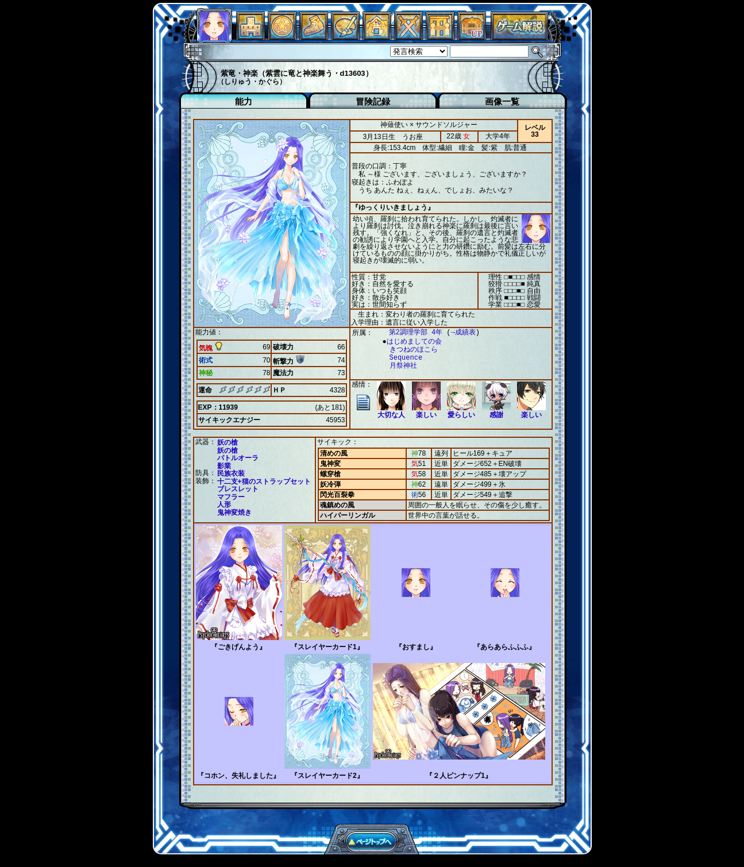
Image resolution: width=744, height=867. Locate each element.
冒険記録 (373, 101)
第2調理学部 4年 (410, 332)
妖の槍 (227, 442)
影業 (224, 466)
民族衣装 (231, 473)
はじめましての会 (411, 341)
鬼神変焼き (234, 512)
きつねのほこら (408, 349)
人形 (224, 504)
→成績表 (457, 332)
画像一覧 (502, 101)
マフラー (231, 497)
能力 (243, 101)
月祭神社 (397, 366)
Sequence (400, 358)
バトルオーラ (238, 458)
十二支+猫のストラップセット (264, 481)
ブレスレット (238, 489)
